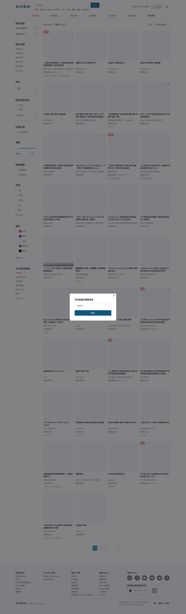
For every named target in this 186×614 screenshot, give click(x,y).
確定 (93, 313)
